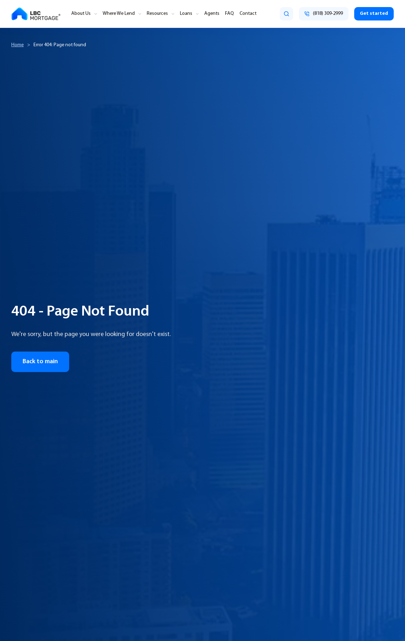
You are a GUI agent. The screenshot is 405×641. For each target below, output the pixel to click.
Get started (374, 13)
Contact (248, 13)
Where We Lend (119, 13)
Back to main (40, 361)
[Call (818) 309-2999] (324, 13)
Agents (211, 13)
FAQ (229, 13)
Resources (157, 13)
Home (17, 45)
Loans (186, 13)
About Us (81, 13)
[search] (286, 13)
